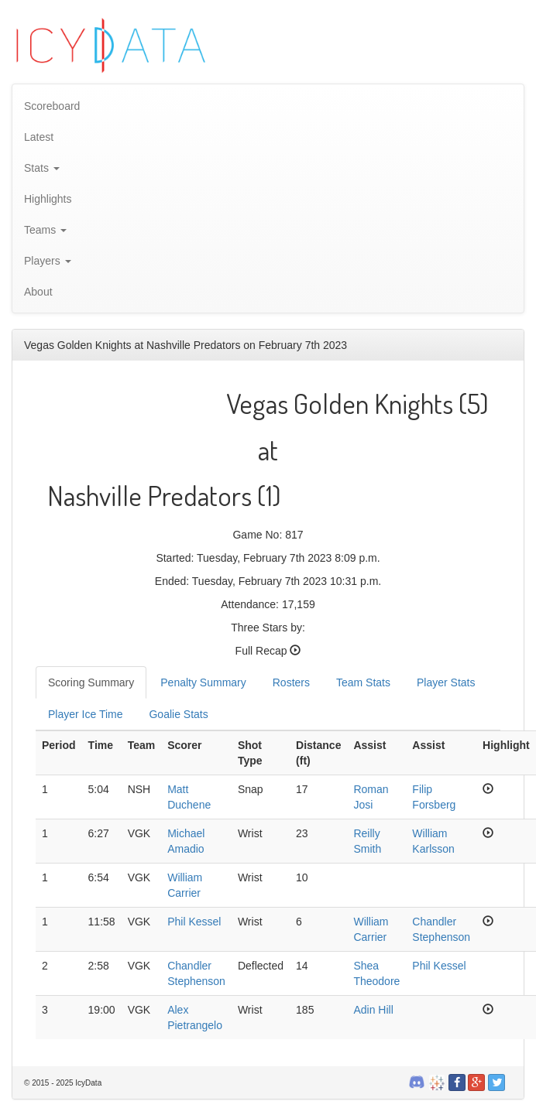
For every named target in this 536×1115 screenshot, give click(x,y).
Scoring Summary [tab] (91, 682)
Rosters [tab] (291, 682)
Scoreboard (52, 106)
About (38, 292)
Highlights (47, 199)
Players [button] (47, 261)
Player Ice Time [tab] (85, 714)
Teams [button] (45, 230)
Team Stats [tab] (363, 682)
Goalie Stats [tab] (178, 714)
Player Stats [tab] (446, 682)
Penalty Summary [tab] (203, 682)
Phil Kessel (194, 921)
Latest (38, 137)
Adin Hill (373, 1010)
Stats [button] (42, 168)
